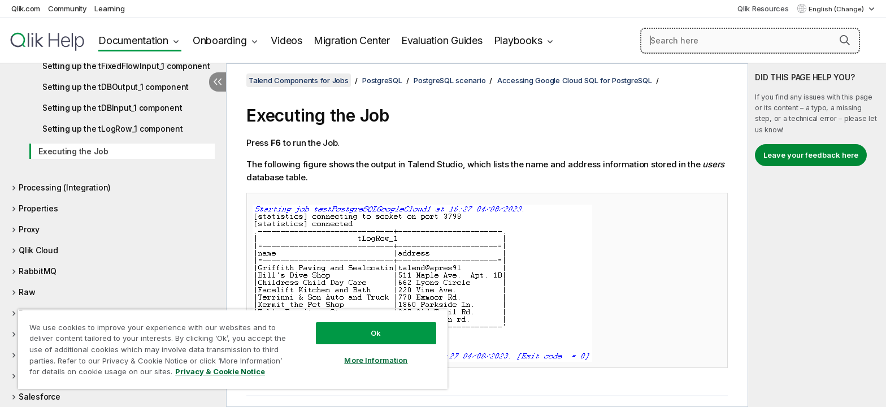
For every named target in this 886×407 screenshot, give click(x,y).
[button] (844, 40)
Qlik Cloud (38, 250)
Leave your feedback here (810, 154)
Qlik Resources (763, 8)
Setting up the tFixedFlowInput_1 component (126, 66)
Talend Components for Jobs (299, 80)
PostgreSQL (382, 80)
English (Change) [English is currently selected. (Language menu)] (837, 9)
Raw (27, 292)
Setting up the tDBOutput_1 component (115, 87)
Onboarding (220, 40)
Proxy (29, 229)
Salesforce (39, 396)
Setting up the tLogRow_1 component (112, 128)
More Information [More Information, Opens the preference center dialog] (375, 360)
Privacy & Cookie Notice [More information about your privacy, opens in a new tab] (220, 371)
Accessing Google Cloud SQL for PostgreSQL (574, 80)
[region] (233, 349)
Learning (109, 8)
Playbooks (518, 40)
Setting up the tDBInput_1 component (112, 107)
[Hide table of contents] (217, 82)
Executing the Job (73, 151)
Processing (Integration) (65, 187)
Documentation (133, 40)
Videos (286, 40)
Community (67, 8)
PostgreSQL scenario (449, 80)
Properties (38, 208)
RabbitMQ (38, 271)
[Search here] (750, 41)
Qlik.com (25, 8)
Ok (376, 332)
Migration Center (352, 40)
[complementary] (817, 235)
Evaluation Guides (442, 40)
